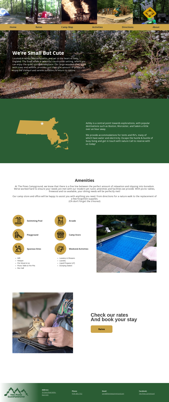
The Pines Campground (147, 394)
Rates (101, 329)
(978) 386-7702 (77, 394)
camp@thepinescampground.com (113, 394)
